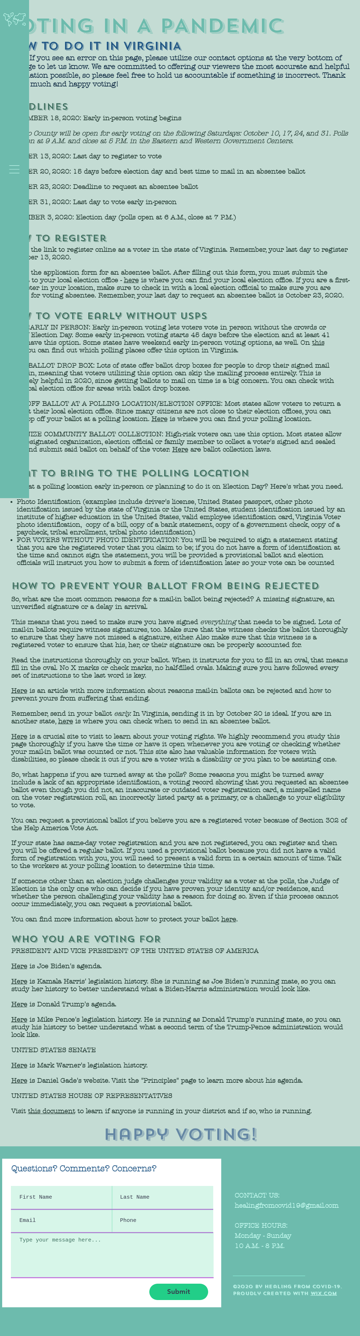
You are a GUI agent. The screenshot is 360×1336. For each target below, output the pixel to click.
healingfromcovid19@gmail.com (287, 1206)
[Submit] (178, 1292)
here (131, 280)
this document (51, 1111)
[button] (14, 169)
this (318, 343)
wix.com (324, 1293)
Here (159, 419)
